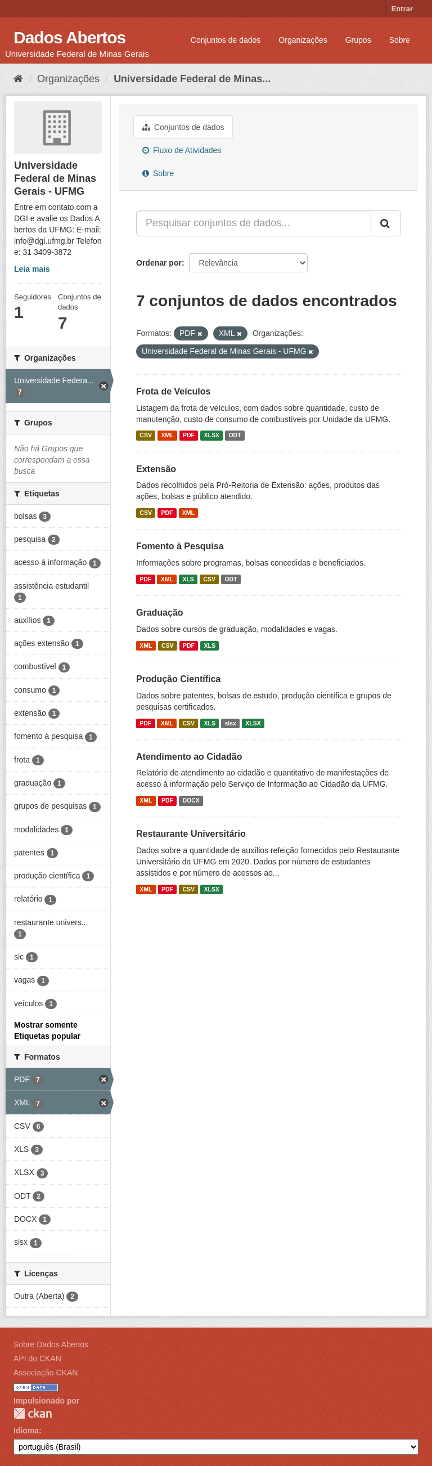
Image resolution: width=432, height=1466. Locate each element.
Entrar (402, 9)
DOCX (190, 800)
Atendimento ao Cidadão (189, 756)
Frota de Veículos (173, 391)
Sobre (399, 39)
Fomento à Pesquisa (180, 546)
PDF (189, 435)
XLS (188, 579)
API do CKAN (37, 1358)
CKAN (33, 1413)
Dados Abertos (69, 37)
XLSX (211, 435)
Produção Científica (178, 679)
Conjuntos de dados (226, 39)
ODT (234, 435)
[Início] (18, 78)
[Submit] (386, 223)
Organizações (302, 39)
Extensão (156, 469)
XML (167, 435)
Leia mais (32, 269)
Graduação (159, 612)
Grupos (358, 39)
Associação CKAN (46, 1372)
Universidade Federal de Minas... (192, 78)
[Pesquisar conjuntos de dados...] (253, 223)
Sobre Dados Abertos (51, 1344)
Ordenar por (159, 262)
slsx (230, 723)
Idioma (26, 1430)
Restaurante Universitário (191, 834)
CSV (146, 435)
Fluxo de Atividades (181, 150)
